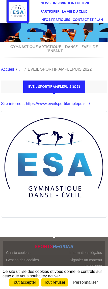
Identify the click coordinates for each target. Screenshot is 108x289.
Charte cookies (18, 253)
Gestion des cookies (22, 260)
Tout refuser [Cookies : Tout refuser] (54, 282)
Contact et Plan (88, 20)
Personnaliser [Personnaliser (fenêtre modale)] (85, 282)
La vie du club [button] (75, 11)
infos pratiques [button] (55, 20)
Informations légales (85, 253)
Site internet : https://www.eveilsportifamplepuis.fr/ (45, 103)
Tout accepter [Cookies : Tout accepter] (24, 282)
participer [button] (50, 11)
